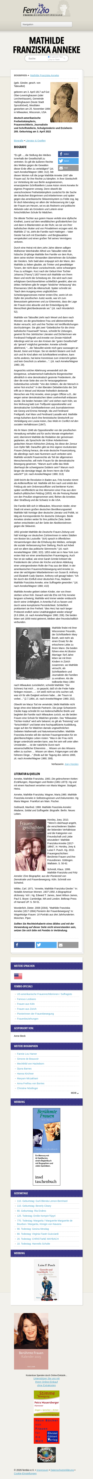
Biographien (20, 75)
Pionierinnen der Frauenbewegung (35, 1013)
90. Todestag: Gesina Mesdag (33, 1229)
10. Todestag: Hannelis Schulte (33, 1243)
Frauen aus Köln (26, 1004)
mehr (73, 1093)
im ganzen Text (55, 57)
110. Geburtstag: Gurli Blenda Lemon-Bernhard (42, 1201)
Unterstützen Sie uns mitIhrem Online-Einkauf (46, 1382)
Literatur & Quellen (36, 140)
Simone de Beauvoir (28, 1058)
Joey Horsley (72, 764)
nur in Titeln (54, 60)
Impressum (42, 1470)
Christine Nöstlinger (27, 1088)
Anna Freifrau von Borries (31, 1083)
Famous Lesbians (26, 999)
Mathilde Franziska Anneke (44, 75)
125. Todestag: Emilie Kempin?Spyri (36, 1215)
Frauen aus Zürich (27, 1009)
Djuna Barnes (24, 1068)
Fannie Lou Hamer (27, 1053)
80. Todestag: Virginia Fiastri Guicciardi (38, 1233)
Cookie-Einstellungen (25, 1473)
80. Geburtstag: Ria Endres (31, 1210)
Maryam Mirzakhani (28, 1078)
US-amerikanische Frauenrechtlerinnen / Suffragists (44, 994)
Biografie (18, 140)
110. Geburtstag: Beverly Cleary (34, 1205)
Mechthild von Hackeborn (30, 1063)
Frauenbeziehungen (28, 1018)
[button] (68, 154)
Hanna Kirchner (25, 1073)
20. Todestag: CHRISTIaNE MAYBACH (38, 1238)
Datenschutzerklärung (62, 1470)
